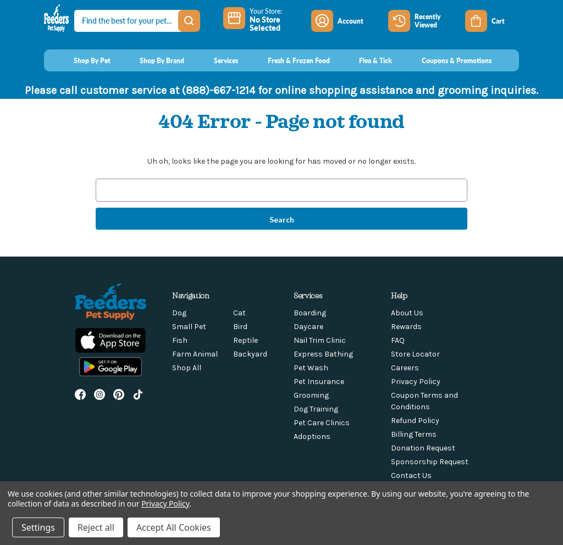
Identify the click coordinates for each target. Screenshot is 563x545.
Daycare (308, 326)
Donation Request (423, 448)
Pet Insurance (319, 381)
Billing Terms (414, 434)
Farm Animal (195, 354)
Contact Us (411, 475)
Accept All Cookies (173, 527)
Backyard (250, 354)
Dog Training (316, 409)
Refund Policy (415, 420)
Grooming (311, 395)
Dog (179, 313)
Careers (405, 367)
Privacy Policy (415, 381)
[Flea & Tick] (366, 60)
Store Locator (415, 354)
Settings (38, 527)
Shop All (186, 367)
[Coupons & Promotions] (446, 60)
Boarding (310, 313)
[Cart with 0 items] (492, 21)
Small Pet (189, 326)
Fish (179, 340)
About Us (407, 313)
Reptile (245, 340)
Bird (240, 326)
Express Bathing (323, 354)
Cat (239, 313)
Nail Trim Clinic (320, 340)
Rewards (406, 326)
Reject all (96, 527)
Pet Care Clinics (322, 422)
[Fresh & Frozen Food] (288, 60)
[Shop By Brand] (152, 60)
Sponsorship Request (429, 461)
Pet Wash (311, 367)
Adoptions (312, 436)
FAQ (398, 340)
